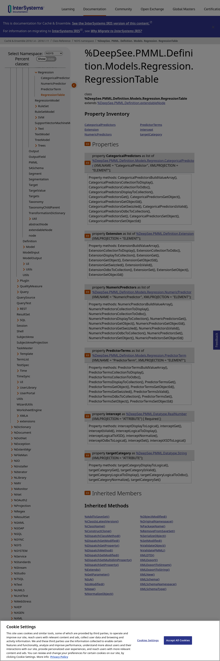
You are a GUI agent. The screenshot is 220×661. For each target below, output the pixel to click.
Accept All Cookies (178, 644)
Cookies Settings (148, 644)
